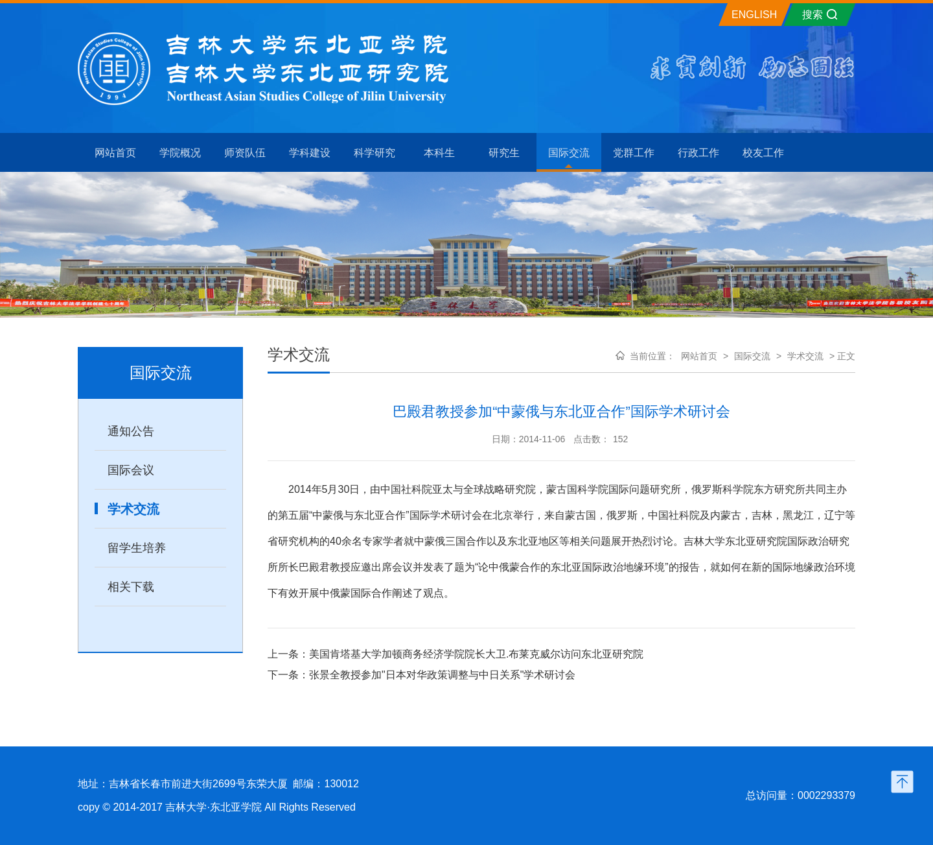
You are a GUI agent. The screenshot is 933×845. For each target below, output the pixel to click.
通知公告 (131, 431)
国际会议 (131, 470)
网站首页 (699, 356)
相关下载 (131, 586)
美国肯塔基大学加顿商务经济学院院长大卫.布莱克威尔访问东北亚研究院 (476, 654)
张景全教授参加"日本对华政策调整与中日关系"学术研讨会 (442, 674)
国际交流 (752, 356)
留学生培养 (137, 548)
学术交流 (133, 509)
